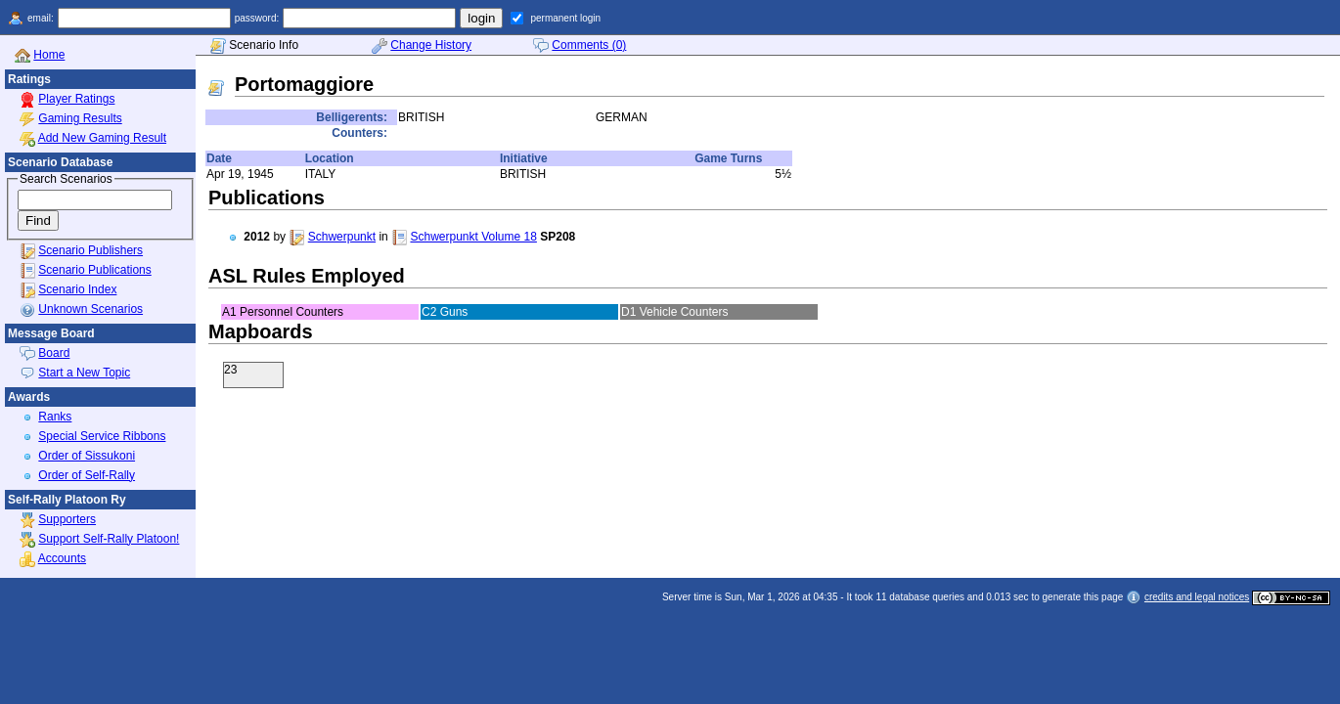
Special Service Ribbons (101, 436)
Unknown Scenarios (90, 309)
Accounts (62, 558)
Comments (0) (589, 45)
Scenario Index (77, 289)
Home (49, 55)
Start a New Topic (84, 372)
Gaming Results (79, 118)
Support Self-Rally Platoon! (108, 539)
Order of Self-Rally (86, 475)
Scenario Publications (94, 270)
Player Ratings (76, 99)
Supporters (67, 519)
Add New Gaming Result (102, 138)
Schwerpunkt (342, 236)
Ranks (54, 416)
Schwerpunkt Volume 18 (473, 236)
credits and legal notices (1196, 597)
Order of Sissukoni (86, 455)
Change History (430, 45)
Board (53, 353)
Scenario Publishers (90, 250)
